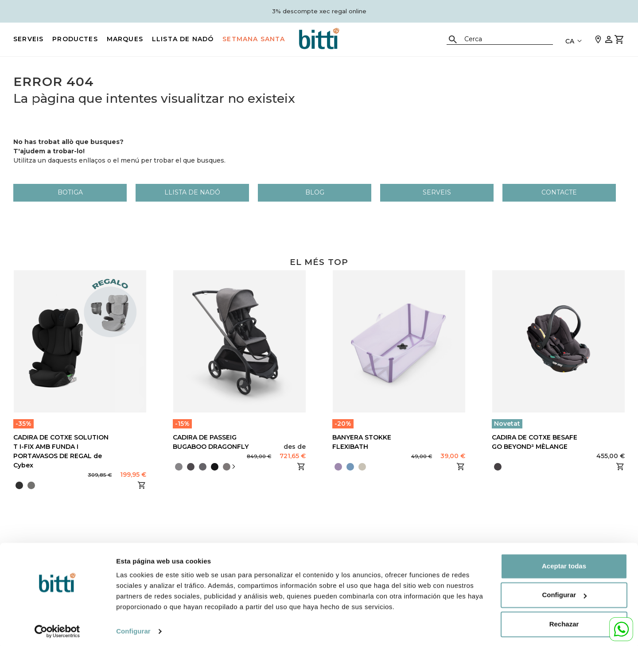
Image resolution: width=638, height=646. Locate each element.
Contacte (559, 192)
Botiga (70, 192)
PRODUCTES (75, 39)
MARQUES (125, 39)
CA (569, 41)
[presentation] (233, 466)
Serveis (28, 39)
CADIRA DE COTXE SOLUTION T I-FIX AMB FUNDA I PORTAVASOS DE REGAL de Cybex (61, 451)
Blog (314, 192)
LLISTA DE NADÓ (183, 39)
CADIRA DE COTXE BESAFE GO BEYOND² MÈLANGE (534, 442)
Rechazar (564, 621)
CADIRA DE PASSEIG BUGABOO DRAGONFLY (211, 442)
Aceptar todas (564, 563)
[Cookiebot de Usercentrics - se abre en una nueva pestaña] (57, 628)
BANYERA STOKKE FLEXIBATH (361, 442)
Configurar (133, 628)
